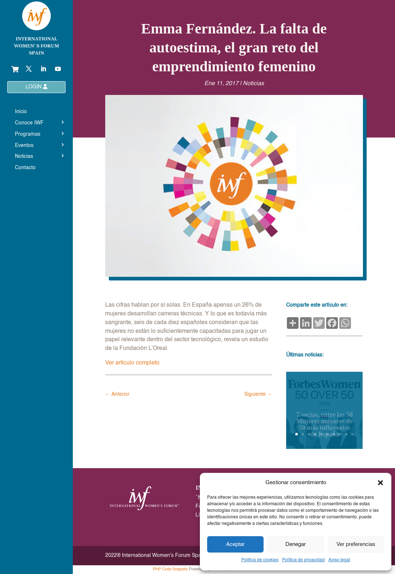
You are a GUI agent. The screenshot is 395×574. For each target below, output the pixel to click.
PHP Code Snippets (170, 569)
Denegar (295, 544)
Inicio (21, 111)
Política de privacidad (303, 560)
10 (352, 434)
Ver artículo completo (132, 363)
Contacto (25, 167)
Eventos (24, 145)
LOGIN (36, 86)
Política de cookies (260, 560)
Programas (27, 134)
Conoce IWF (29, 122)
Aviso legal (339, 560)
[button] (380, 482)
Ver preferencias (355, 544)
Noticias (24, 156)
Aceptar (235, 544)
